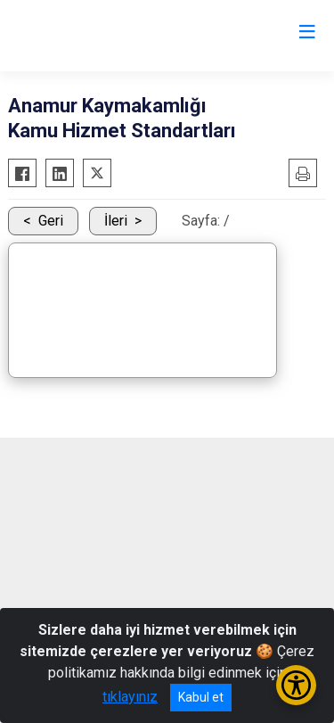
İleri (115, 220)
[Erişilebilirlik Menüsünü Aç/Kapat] (296, 685)
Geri (50, 220)
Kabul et (201, 697)
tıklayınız (130, 696)
